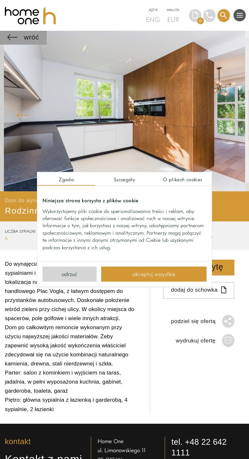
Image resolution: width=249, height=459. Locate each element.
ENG (153, 19)
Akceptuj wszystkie (153, 273)
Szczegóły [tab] (124, 179)
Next (226, 115)
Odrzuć (69, 273)
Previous (22, 115)
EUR (173, 19)
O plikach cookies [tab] (182, 179)
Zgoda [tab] (66, 179)
